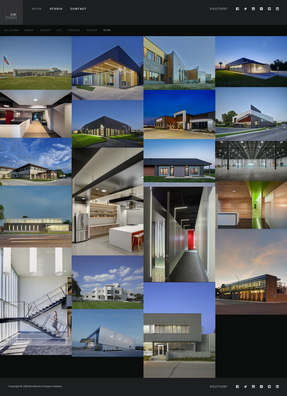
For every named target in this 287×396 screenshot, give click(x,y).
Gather (45, 30)
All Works (11, 30)
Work (107, 30)
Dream (29, 30)
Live (59, 30)
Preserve (74, 30)
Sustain (91, 30)
